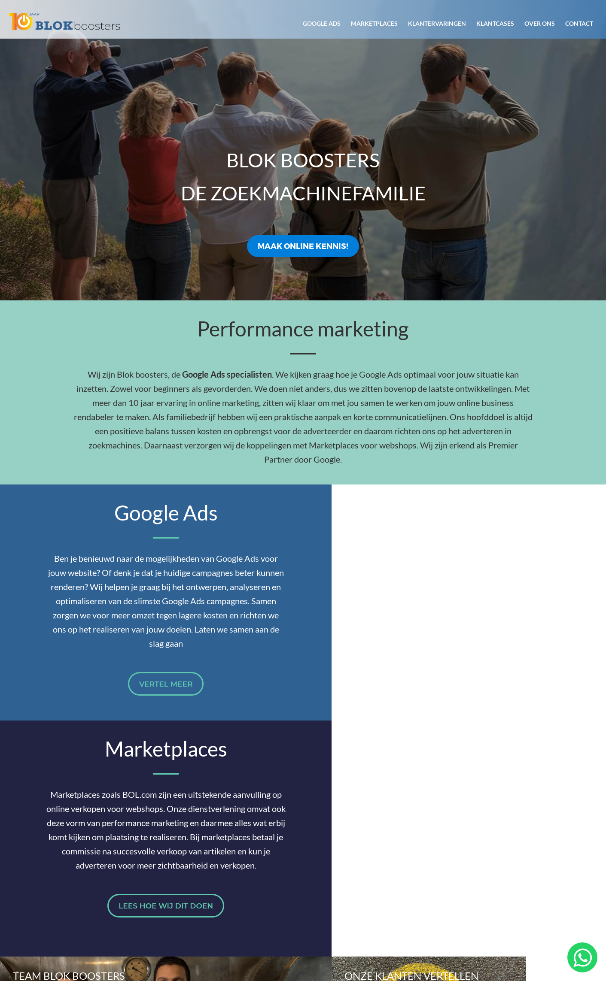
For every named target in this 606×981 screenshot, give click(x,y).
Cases (480, 851)
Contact (579, 23)
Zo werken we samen (362, 851)
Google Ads (322, 23)
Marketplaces (374, 23)
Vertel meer (151, 698)
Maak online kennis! (303, 245)
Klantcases (495, 23)
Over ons (539, 23)
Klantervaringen (437, 23)
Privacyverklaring (545, 940)
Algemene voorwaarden (463, 940)
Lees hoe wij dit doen (454, 684)
